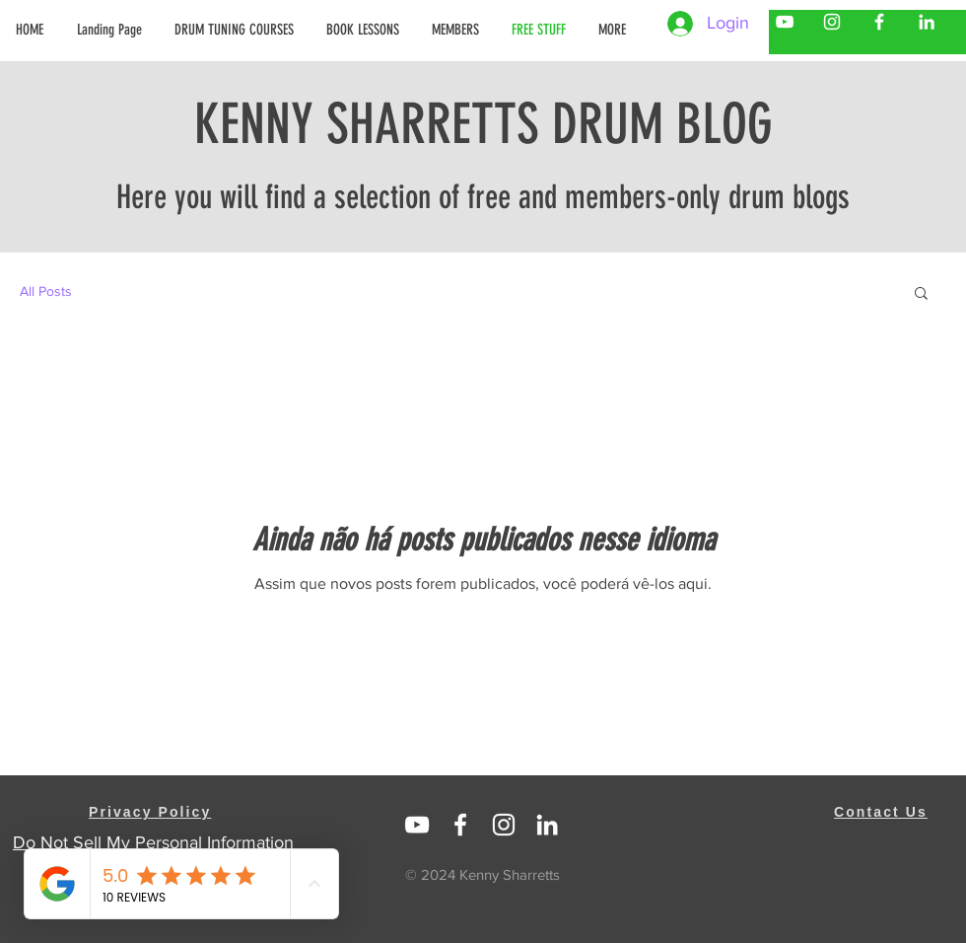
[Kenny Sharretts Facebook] (879, 22)
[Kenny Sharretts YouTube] (784, 22)
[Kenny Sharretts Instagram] (832, 22)
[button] (457, 29)
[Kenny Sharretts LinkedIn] (926, 22)
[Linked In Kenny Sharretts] (417, 824)
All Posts (46, 291)
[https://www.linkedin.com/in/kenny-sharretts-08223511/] (547, 824)
